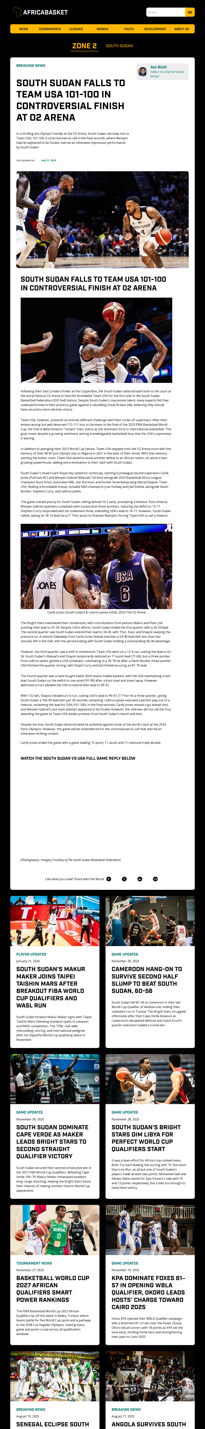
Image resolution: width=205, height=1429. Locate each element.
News (23, 29)
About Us (181, 29)
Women (102, 29)
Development (155, 29)
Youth (129, 29)
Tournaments (50, 29)
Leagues (76, 29)
